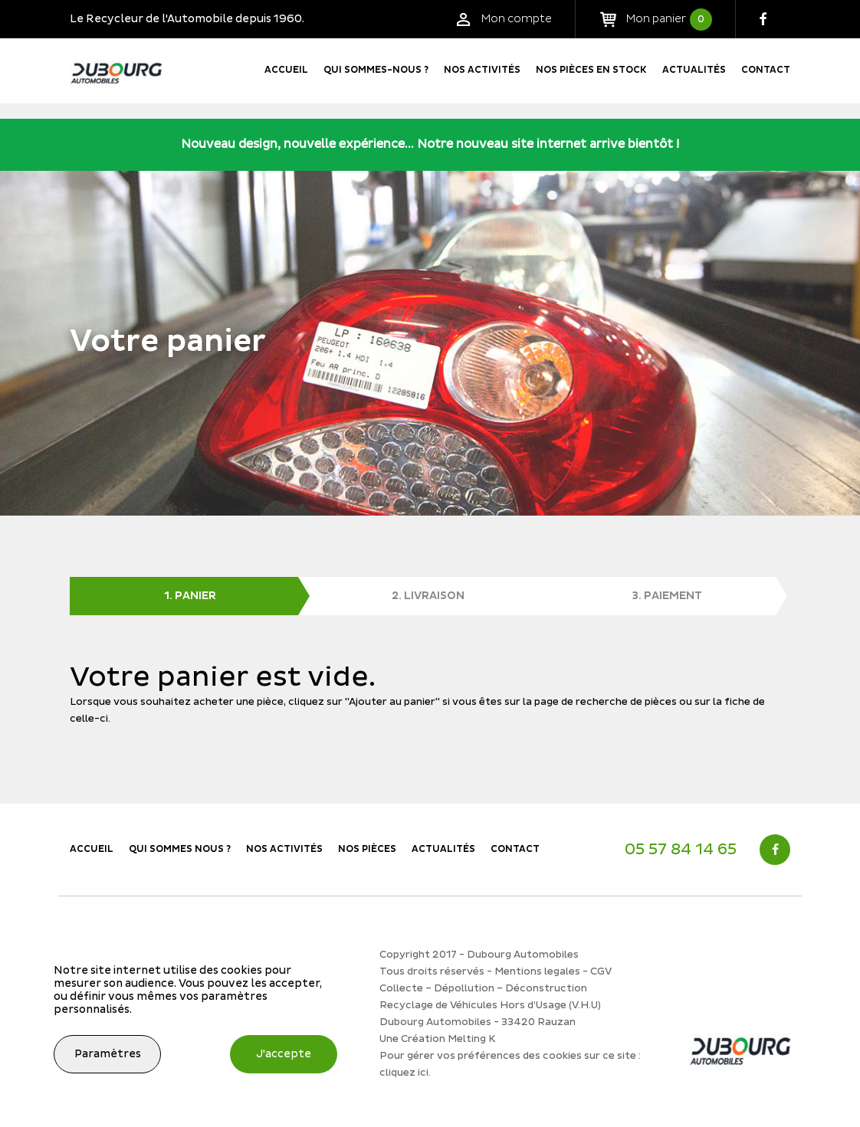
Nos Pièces (367, 849)
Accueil (286, 70)
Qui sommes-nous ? (375, 70)
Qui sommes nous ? (180, 849)
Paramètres (107, 1053)
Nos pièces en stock (591, 70)
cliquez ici (403, 1072)
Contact (765, 70)
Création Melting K (448, 1039)
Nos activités (482, 70)
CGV (601, 971)
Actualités (694, 70)
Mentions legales (537, 971)
